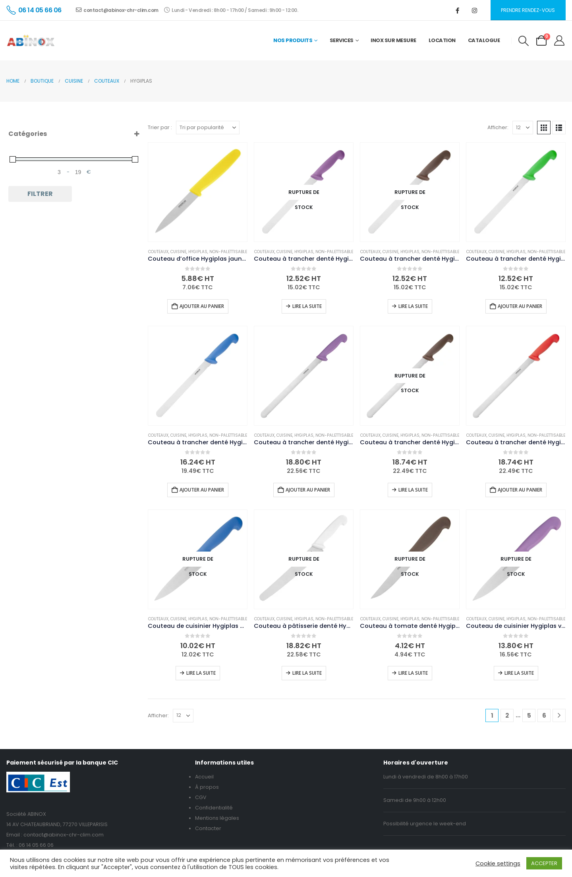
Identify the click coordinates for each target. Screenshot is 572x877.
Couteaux (158, 252)
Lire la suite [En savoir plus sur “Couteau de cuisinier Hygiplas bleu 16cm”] (201, 673)
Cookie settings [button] (497, 863)
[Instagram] (474, 10)
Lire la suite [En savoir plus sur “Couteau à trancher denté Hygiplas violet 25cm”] (307, 306)
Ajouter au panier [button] (202, 306)
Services (342, 40)
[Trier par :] (208, 127)
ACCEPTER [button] (544, 863)
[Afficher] (522, 127)
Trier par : (160, 127)
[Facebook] (457, 10)
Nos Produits (292, 40)
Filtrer (40, 193)
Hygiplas (197, 252)
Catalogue (484, 40)
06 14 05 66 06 (36, 845)
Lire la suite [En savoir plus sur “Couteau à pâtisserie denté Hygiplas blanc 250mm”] (307, 673)
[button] (523, 41)
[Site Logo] (30, 40)
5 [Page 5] (529, 715)
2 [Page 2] (507, 715)
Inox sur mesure (393, 40)
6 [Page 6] (544, 715)
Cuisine (178, 252)
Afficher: (497, 127)
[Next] (559, 715)
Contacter (208, 828)
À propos (207, 787)
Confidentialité (214, 807)
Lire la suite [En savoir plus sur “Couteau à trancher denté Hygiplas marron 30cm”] (413, 489)
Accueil (204, 776)
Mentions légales (217, 818)
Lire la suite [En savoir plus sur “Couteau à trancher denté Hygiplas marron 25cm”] (413, 306)
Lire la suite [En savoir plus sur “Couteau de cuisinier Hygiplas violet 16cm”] (519, 673)
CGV (201, 797)
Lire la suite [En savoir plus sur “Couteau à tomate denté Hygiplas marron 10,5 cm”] (413, 673)
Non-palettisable (228, 252)
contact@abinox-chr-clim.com (117, 10)
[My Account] (559, 40)
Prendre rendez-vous (528, 10)
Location (442, 40)
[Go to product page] (197, 192)
